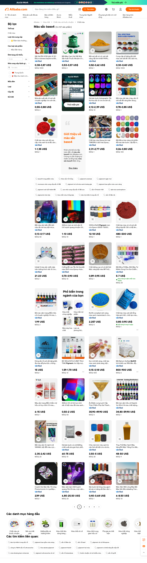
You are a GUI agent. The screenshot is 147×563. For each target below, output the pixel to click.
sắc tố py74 (111, 553)
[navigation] (18, 265)
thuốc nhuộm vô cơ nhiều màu (89, 553)
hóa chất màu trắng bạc (64, 195)
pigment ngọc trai (104, 179)
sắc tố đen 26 (109, 195)
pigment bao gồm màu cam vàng (109, 184)
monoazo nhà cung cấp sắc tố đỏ (48, 184)
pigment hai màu (83, 548)
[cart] (114, 10)
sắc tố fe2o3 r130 (96, 190)
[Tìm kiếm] (89, 9)
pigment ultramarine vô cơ (43, 553)
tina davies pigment (46, 548)
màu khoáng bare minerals (18, 553)
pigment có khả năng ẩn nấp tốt (107, 548)
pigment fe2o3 (65, 548)
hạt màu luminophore (117, 190)
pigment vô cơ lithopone (99, 542)
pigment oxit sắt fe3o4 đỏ (45, 190)
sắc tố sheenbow (66, 553)
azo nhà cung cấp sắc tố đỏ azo (72, 190)
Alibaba (36, 22)
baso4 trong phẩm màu (44, 179)
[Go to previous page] (74, 507)
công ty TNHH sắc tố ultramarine (20, 548)
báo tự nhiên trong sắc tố (89, 195)
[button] (79, 9)
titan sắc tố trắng (66, 179)
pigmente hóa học (42, 195)
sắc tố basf (80, 542)
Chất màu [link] (81, 22)
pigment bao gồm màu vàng (43, 542)
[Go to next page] (99, 507)
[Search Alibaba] (55, 9)
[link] (144, 540)
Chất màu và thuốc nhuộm (64, 22)
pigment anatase (85, 179)
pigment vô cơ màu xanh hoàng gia (78, 184)
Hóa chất (46, 22)
